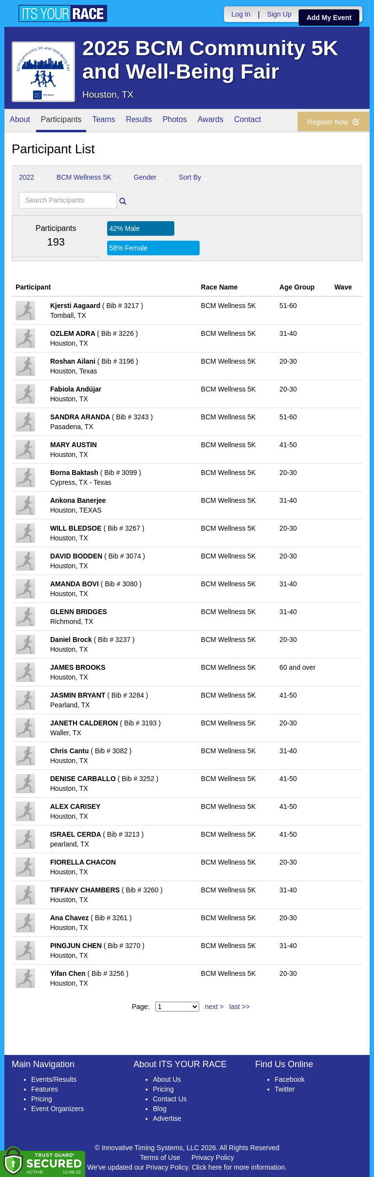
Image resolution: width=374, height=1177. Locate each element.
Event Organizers (57, 1109)
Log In (240, 14)
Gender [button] (149, 177)
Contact (247, 121)
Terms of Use (160, 1157)
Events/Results (53, 1079)
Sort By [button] (193, 177)
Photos (175, 121)
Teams (103, 121)
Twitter (285, 1089)
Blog (160, 1109)
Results (139, 121)
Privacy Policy (212, 1157)
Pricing (41, 1099)
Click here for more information (238, 1167)
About (20, 121)
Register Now (333, 122)
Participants (61, 121)
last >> (239, 1007)
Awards (211, 121)
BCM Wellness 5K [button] (87, 177)
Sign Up (279, 14)
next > (214, 1007)
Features (44, 1089)
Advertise (167, 1118)
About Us (167, 1079)
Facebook (289, 1079)
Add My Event (329, 17)
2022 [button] (30, 177)
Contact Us (170, 1099)
